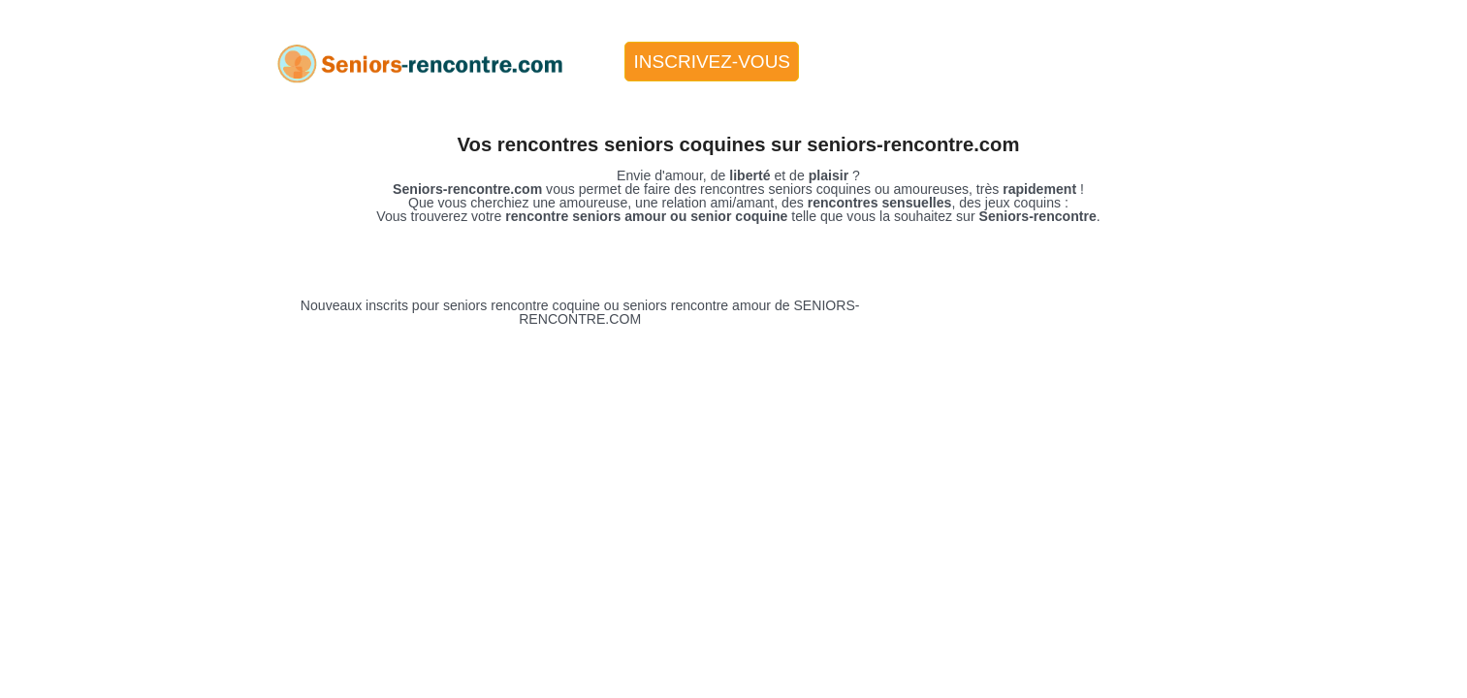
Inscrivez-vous (712, 61)
